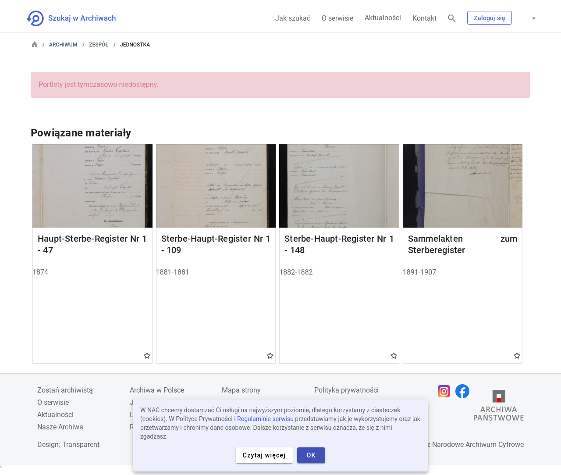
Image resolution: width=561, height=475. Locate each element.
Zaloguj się (489, 17)
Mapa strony (241, 390)
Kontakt (424, 18)
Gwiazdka (147, 355)
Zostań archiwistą (65, 390)
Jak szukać (292, 18)
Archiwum (63, 45)
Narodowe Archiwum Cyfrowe (478, 444)
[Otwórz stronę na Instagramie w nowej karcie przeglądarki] (446, 391)
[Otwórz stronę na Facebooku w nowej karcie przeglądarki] (464, 391)
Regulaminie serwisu (265, 418)
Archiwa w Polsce (157, 390)
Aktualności (383, 18)
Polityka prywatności (346, 390)
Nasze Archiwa (60, 427)
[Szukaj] (452, 18)
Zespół (98, 45)
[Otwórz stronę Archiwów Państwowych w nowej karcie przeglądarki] (499, 407)
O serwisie (337, 18)
